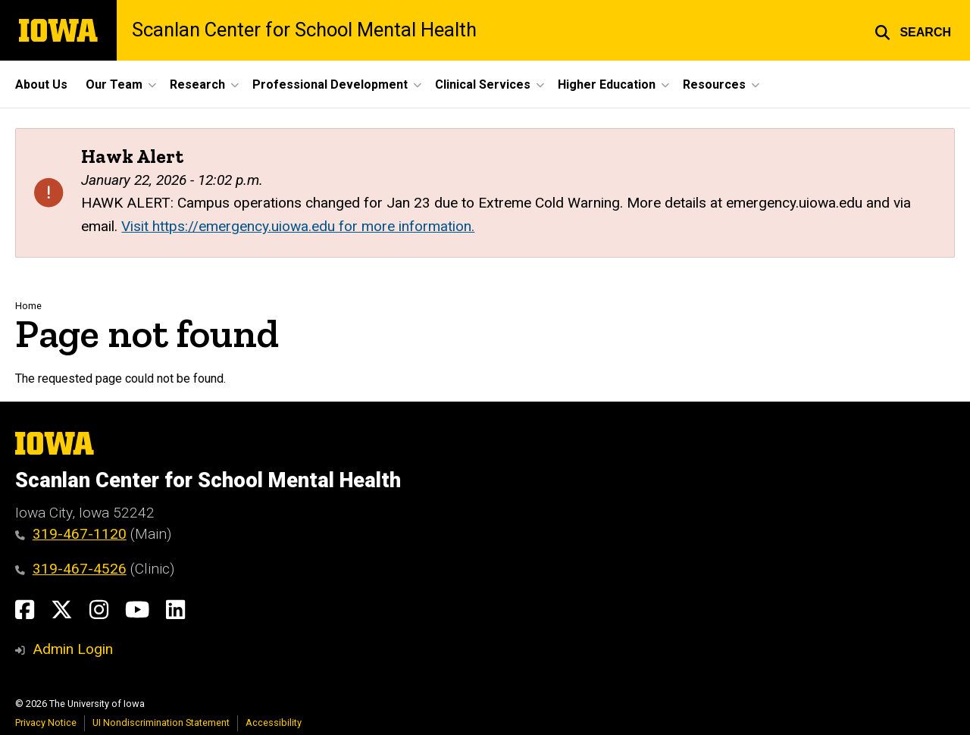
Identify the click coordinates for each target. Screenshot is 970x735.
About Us (41, 84)
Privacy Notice (46, 722)
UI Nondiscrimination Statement (161, 722)
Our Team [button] (114, 84)
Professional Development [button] (330, 84)
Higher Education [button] (607, 84)
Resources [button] (714, 84)
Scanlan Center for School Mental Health (304, 30)
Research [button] (197, 84)
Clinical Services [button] (482, 84)
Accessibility (274, 722)
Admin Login (73, 649)
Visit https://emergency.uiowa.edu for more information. (297, 226)
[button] (913, 30)
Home (28, 305)
